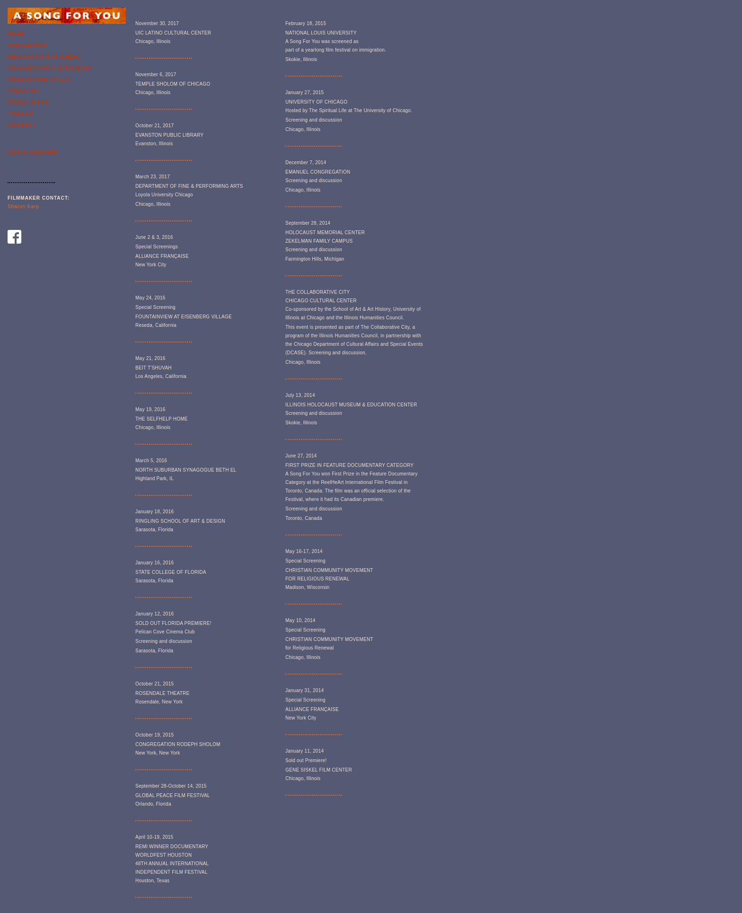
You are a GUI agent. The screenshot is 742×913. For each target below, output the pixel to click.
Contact (22, 124)
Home (16, 33)
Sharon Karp (23, 206)
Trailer (21, 113)
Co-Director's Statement (50, 67)
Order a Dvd (28, 102)
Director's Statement (44, 56)
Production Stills (39, 79)
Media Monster (33, 152)
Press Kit (23, 90)
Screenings (27, 45)
